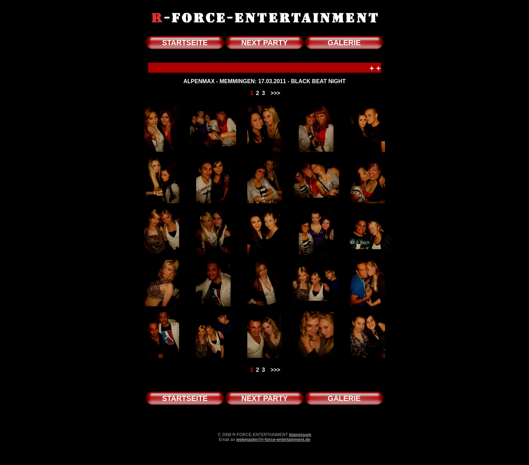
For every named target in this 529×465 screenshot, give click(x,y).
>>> (275, 93)
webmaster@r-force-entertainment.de (273, 439)
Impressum (300, 434)
